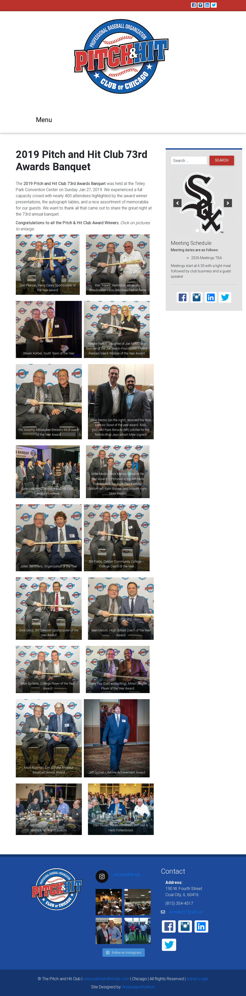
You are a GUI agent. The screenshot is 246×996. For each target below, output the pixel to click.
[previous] (177, 203)
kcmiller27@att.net (186, 911)
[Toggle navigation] (43, 120)
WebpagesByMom (138, 986)
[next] (228, 203)
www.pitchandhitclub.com (106, 978)
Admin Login (197, 978)
